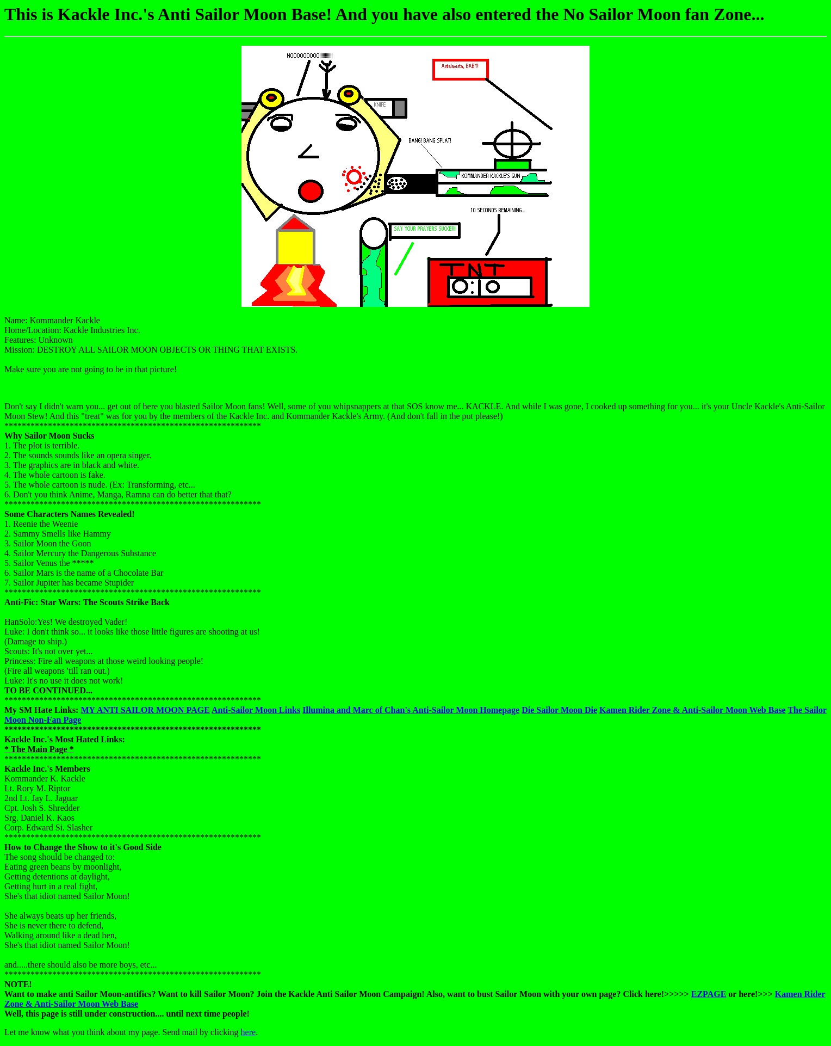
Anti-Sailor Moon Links (256, 710)
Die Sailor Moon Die (559, 710)
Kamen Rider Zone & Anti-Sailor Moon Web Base (692, 710)
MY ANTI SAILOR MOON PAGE (144, 710)
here (248, 1032)
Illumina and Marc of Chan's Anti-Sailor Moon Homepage (410, 710)
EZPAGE (709, 994)
